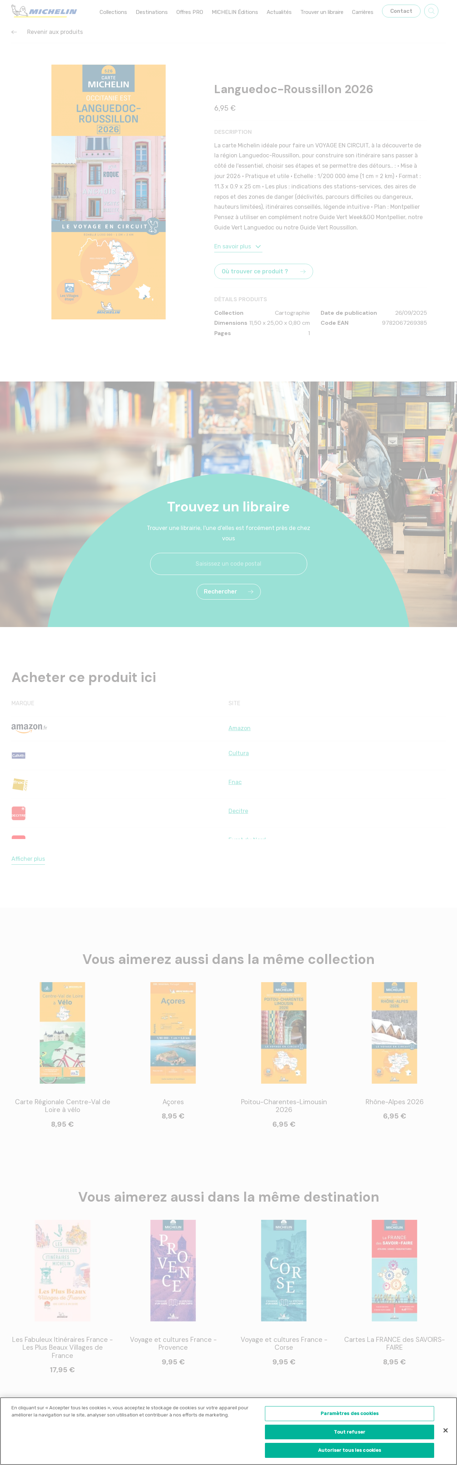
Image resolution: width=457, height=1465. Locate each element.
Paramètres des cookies (349, 1413)
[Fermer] (445, 1430)
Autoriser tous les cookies (349, 1450)
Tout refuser (349, 1432)
